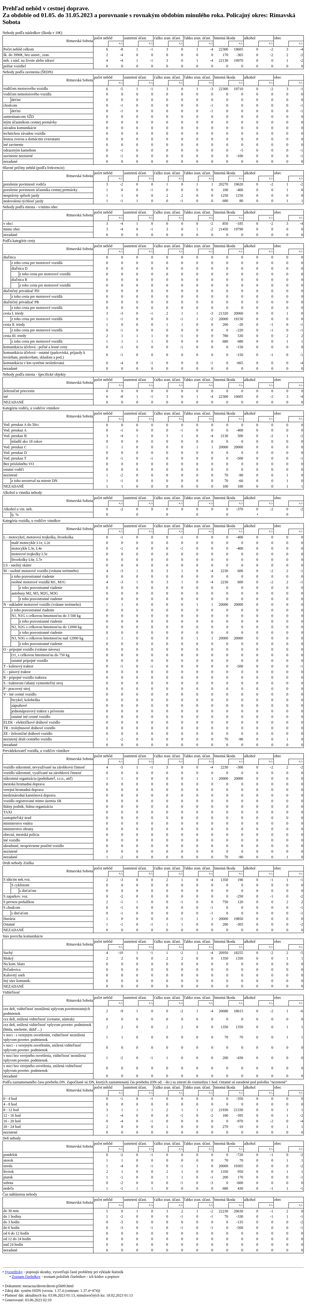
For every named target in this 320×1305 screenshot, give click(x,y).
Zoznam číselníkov (26, 1276)
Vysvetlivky (14, 1272)
